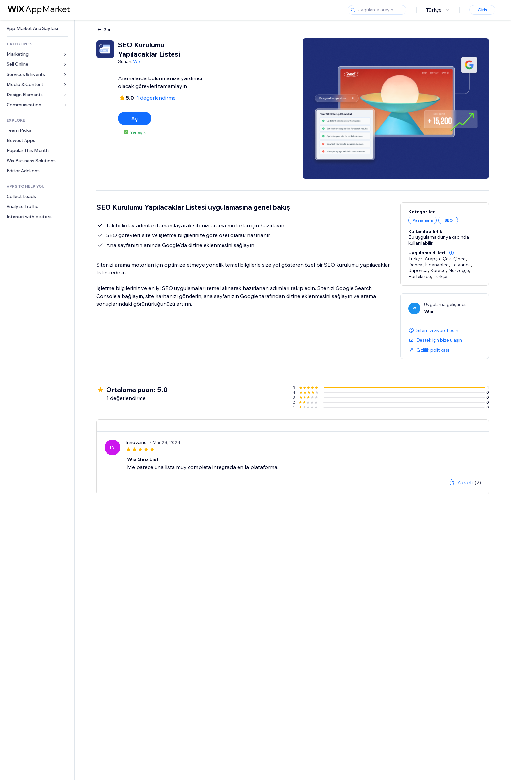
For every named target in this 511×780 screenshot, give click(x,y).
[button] (451, 253)
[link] (37, 29)
